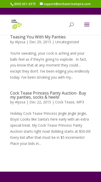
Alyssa (20, 41)
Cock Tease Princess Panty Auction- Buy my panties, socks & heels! (48, 95)
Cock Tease (64, 102)
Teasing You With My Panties (38, 37)
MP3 (80, 102)
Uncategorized (67, 41)
